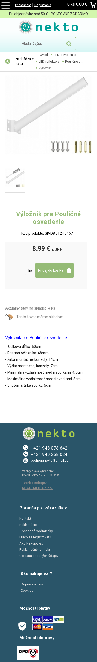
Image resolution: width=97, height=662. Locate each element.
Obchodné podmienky (36, 531)
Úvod (44, 55)
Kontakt (25, 518)
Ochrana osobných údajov (38, 556)
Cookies (27, 590)
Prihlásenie (23, 5)
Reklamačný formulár (35, 549)
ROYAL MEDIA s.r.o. (37, 488)
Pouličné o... (74, 61)
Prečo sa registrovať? (35, 537)
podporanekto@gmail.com (51, 460)
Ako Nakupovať (31, 543)
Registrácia (42, 5)
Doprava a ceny (32, 584)
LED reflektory (49, 61)
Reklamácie (28, 525)
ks (30, 271)
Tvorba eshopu (34, 483)
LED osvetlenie (65, 55)
